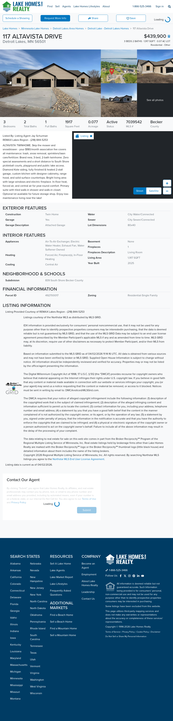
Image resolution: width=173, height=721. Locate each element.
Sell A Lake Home (60, 563)
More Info (55, 18)
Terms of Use (89, 498)
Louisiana (15, 651)
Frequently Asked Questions (60, 592)
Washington (37, 679)
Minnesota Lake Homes (35, 28)
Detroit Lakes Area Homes (68, 28)
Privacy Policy (18, 502)
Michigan (15, 671)
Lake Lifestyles (58, 584)
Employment (89, 574)
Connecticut (17, 590)
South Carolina (35, 637)
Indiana (14, 631)
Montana (15, 698)
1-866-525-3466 (142, 6)
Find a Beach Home (61, 615)
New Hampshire (36, 579)
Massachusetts (18, 665)
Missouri (15, 692)
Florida (14, 604)
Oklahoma (36, 615)
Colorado (15, 584)
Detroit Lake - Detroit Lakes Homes (108, 28)
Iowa (13, 638)
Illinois (14, 624)
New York (35, 594)
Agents (66, 6)
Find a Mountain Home (63, 628)
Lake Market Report (61, 577)
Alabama (15, 563)
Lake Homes (10, 28)
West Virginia (38, 686)
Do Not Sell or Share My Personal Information (125, 636)
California (15, 577)
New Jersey (37, 588)
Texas (33, 652)
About (106, 6)
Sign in (160, 6)
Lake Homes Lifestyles (86, 6)
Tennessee (36, 646)
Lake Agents (57, 570)
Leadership (88, 592)
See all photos (155, 100)
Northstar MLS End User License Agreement (78, 459)
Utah (33, 659)
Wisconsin (36, 693)
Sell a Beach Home (61, 621)
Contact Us (88, 598)
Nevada (34, 570)
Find (50, 6)
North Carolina (38, 601)
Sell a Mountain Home (63, 635)
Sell (57, 6)
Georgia (14, 611)
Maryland (15, 658)
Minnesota (16, 678)
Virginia (34, 673)
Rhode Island (37, 628)
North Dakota (38, 608)
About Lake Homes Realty (90, 583)
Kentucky (15, 644)
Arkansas (15, 570)
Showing (17, 18)
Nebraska (35, 563)
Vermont (35, 666)
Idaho (13, 617)
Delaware (15, 597)
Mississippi (16, 685)
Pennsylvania (38, 621)
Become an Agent (88, 565)
